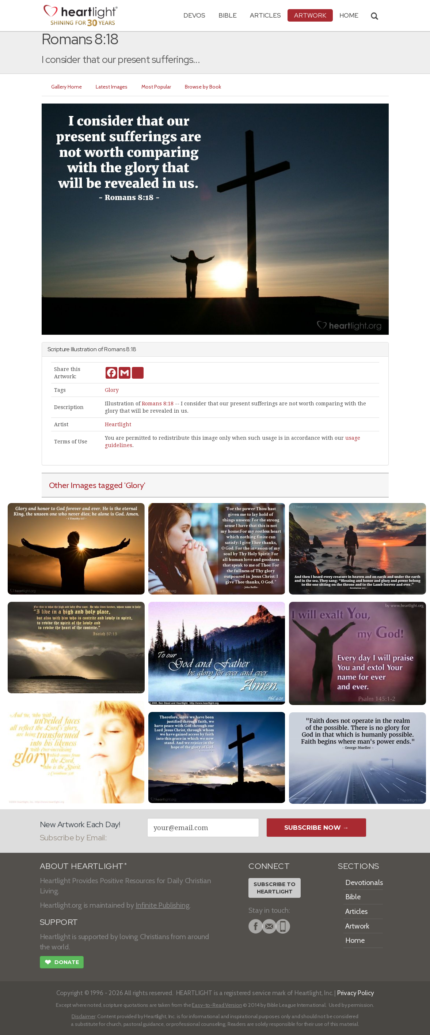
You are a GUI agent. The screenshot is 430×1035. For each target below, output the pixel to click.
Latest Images (112, 86)
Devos (194, 15)
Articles (265, 15)
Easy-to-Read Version (217, 1005)
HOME (348, 15)
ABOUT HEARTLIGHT (83, 866)
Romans (114, 349)
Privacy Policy (355, 993)
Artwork (310, 15)
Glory (112, 390)
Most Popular (156, 86)
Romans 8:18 (158, 403)
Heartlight (118, 424)
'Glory (134, 485)
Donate (62, 963)
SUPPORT (59, 922)
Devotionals (364, 882)
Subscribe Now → (316, 827)
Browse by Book (203, 86)
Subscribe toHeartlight (275, 888)
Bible (227, 15)
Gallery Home (66, 86)
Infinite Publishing (162, 905)
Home (355, 940)
